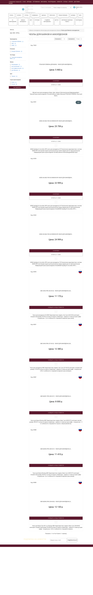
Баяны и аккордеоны (23, 21)
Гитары (12, 15)
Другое (56, 21)
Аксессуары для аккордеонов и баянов (50, 30)
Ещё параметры (17, 87)
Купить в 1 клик (56, 84)
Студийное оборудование (47, 21)
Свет (31, 21)
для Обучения (15, 70)
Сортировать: (71, 39)
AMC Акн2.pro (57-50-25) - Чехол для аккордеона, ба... (56, 343)
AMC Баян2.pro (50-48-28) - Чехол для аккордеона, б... (56, 501)
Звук (80, 15)
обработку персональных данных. (70, 542)
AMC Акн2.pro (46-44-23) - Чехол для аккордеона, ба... (56, 290)
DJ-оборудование (12, 22)
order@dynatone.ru (30, 12)
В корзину (56, 80)
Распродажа (79, 21)
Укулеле (19, 15)
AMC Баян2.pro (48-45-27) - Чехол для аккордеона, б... (56, 449)
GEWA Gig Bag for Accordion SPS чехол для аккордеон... (56, 121)
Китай (13, 82)
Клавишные (35, 15)
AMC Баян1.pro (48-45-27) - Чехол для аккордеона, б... (56, 396)
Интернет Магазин (16, 51)
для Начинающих (16, 66)
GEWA (13, 45)
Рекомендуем (15, 64)
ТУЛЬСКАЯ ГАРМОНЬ (16, 41)
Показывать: (58, 39)
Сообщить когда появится (56, 307)
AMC (13, 43)
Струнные (37, 21)
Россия (13, 84)
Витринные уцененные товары (67, 21)
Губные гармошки (63, 15)
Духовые (73, 15)
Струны (27, 15)
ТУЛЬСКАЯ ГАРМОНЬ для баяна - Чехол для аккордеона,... (56, 64)
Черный (13, 76)
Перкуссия (53, 15)
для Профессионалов (16, 68)
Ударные (44, 15)
